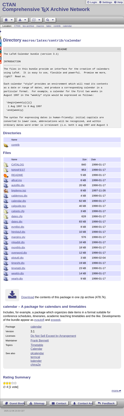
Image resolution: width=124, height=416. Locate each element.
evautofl (39, 319)
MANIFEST (18, 169)
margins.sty (18, 236)
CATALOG (17, 163)
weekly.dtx (17, 272)
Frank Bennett (40, 340)
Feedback (108, 402)
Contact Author (85, 402)
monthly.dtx (18, 246)
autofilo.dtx (18, 184)
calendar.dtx (18, 200)
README (17, 174)
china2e (36, 364)
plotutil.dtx (17, 257)
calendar (67, 26)
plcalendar (37, 352)
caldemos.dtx (19, 195)
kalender (36, 360)
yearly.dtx (17, 277)
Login (93, 2)
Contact (61, 402)
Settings (107, 2)
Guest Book (17, 402)
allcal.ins (16, 179)
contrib (57, 26)
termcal (35, 356)
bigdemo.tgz (18, 189)
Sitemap (39, 402)
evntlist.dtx (17, 226)
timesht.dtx (18, 262)
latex (48, 26)
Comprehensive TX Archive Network (61, 7)
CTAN (17, 26)
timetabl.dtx (18, 267)
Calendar (36, 348)
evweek (55, 319)
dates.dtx (16, 220)
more (115, 390)
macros (40, 26)
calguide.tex (18, 205)
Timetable (37, 344)
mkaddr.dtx (18, 241)
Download (27, 296)
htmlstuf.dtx (18, 231)
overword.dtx (19, 252)
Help (120, 2)
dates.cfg (16, 215)
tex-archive (28, 26)
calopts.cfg (17, 210)
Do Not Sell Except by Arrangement (53, 335)
